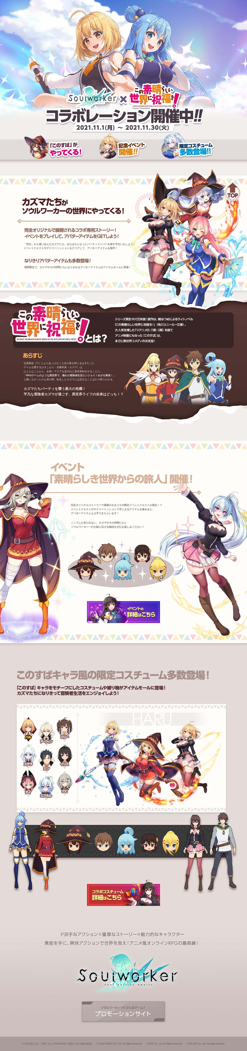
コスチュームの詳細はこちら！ (123, 893)
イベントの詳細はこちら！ (123, 608)
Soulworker (92, 96)
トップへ (232, 192)
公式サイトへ (124, 1012)
